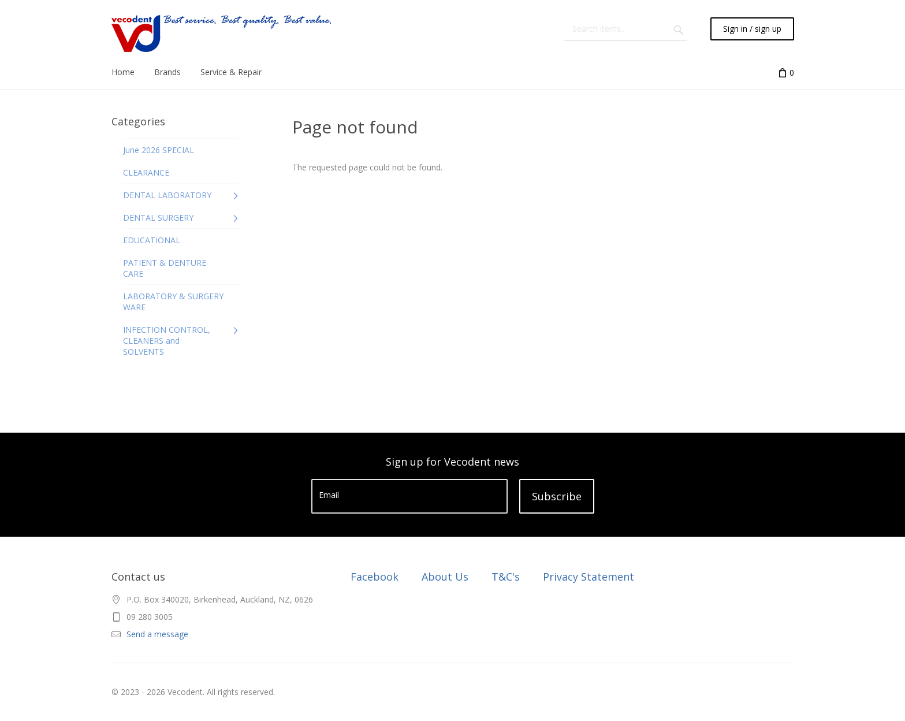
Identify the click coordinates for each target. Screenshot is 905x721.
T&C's (505, 576)
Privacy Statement (588, 576)
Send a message (157, 634)
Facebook (375, 576)
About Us (445, 576)
